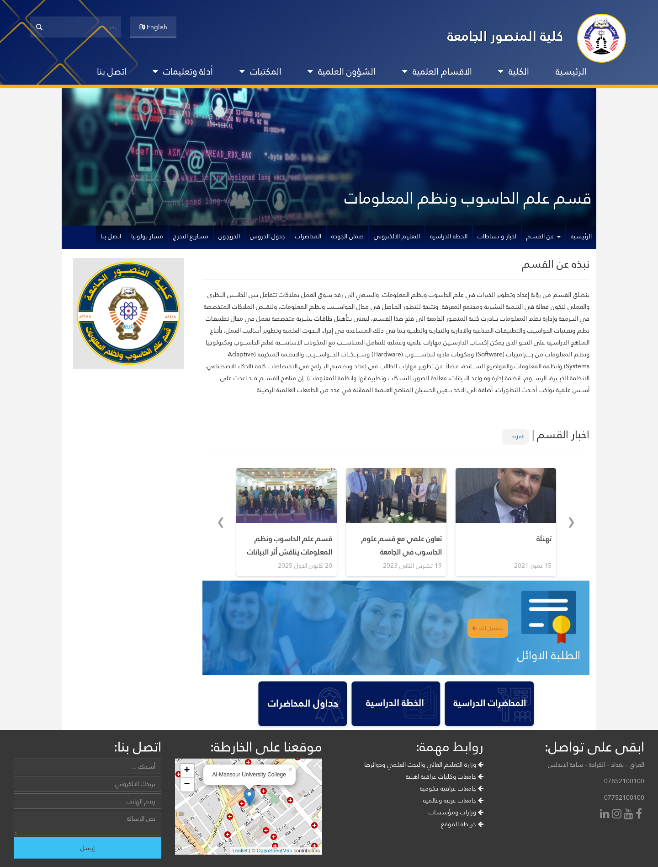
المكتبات (260, 71)
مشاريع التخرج (190, 236)
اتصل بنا (112, 71)
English (153, 27)
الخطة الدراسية (448, 236)
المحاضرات (308, 236)
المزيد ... (515, 436)
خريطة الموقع (462, 824)
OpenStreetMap (274, 850)
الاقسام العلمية (437, 71)
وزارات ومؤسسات (456, 812)
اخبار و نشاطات (497, 236)
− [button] (187, 785)
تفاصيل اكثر (488, 628)
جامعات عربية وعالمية (453, 800)
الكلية (513, 71)
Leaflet (240, 850)
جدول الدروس (267, 236)
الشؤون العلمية (342, 71)
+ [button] (187, 771)
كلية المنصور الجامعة (505, 35)
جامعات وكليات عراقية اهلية (444, 776)
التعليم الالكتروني (397, 236)
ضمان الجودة (347, 236)
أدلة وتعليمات (183, 71)
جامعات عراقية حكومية (451, 788)
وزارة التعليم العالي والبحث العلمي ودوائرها (423, 764)
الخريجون (229, 236)
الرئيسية (571, 71)
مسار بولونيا (147, 236)
